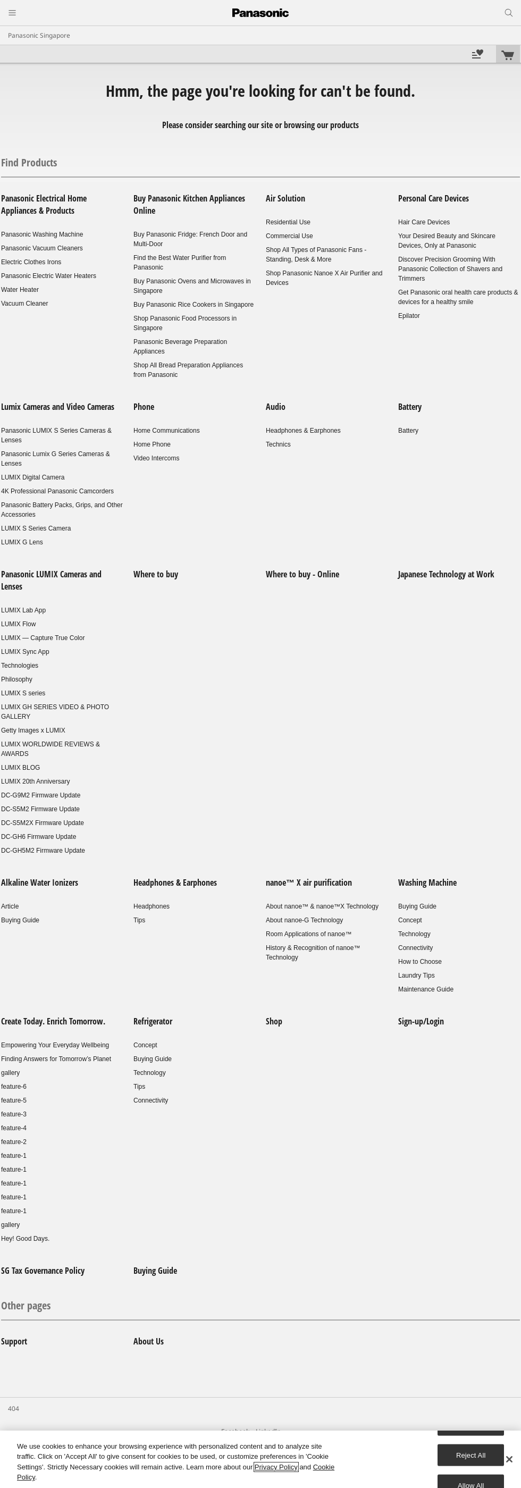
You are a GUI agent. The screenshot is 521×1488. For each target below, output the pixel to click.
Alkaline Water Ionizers (39, 882)
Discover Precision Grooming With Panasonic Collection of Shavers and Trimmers (450, 269)
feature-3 (14, 1114)
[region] (260, 1459)
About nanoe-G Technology (304, 920)
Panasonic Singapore (39, 35)
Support (14, 1341)
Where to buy (155, 574)
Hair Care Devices (424, 222)
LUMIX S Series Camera (36, 528)
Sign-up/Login (421, 1021)
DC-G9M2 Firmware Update (40, 795)
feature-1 (14, 1155)
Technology (414, 934)
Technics (278, 444)
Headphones (151, 906)
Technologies (19, 665)
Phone (143, 407)
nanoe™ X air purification (309, 882)
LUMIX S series (23, 693)
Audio (275, 407)
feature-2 (14, 1142)
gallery (10, 1073)
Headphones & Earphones (303, 430)
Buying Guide (20, 920)
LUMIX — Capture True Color (43, 638)
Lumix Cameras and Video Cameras (57, 407)
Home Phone (152, 444)
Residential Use (288, 222)
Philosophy (16, 679)
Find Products (29, 162)
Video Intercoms (156, 458)
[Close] (509, 1459)
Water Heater (20, 289)
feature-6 (14, 1086)
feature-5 (14, 1100)
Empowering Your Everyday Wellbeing (55, 1045)
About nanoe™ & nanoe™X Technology (322, 906)
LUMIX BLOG (20, 767)
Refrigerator (152, 1021)
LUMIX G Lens (22, 542)
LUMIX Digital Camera (32, 477)
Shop (274, 1021)
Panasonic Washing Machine (42, 234)
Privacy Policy (276, 1467)
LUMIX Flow (18, 624)
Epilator (409, 316)
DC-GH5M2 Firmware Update (43, 850)
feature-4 (14, 1128)
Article (10, 906)
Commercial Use (289, 236)
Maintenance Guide (425, 989)
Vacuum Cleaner (24, 303)
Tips (139, 920)
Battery (410, 407)
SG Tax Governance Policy (43, 1270)
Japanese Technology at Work (446, 574)
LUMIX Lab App (23, 610)
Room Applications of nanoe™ (308, 934)
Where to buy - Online (302, 574)
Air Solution (285, 198)
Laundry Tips (416, 975)
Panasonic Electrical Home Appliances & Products (44, 204)
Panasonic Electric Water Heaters (48, 276)
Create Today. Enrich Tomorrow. (53, 1021)
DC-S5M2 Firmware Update (40, 809)
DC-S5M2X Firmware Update (42, 823)
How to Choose (420, 961)
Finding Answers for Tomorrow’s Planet (56, 1059)
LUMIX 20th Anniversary (35, 781)
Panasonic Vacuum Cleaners (42, 248)
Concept (410, 920)
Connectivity (415, 948)
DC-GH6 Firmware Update (38, 836)
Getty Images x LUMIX (33, 730)
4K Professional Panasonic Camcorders (57, 491)
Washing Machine (427, 882)
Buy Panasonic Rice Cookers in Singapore (193, 304)
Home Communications (166, 430)
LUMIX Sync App (25, 651)
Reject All (471, 1455)
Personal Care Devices (433, 198)
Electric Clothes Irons (31, 262)
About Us (148, 1341)
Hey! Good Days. (25, 1238)
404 (13, 1408)
